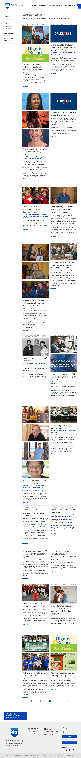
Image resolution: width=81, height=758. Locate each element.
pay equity (35, 549)
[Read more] (35, 35)
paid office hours (26, 336)
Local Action (33, 335)
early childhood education (36, 186)
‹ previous (38, 700)
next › (62, 700)
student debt (70, 335)
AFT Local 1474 (28, 166)
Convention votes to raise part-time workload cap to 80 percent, (34, 523)
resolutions (25, 242)
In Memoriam (35, 336)
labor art (35, 91)
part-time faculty (36, 24)
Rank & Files (72, 507)
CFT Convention (33, 241)
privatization (70, 24)
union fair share (26, 633)
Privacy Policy (9, 755)
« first (33, 700)
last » (66, 700)
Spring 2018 (32, 524)
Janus (43, 632)
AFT (31, 549)
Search (77, 5)
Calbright (63, 24)
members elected (36, 404)
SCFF (61, 404)
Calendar (58, 2)
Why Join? (52, 2)
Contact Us (65, 2)
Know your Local (74, 2)
